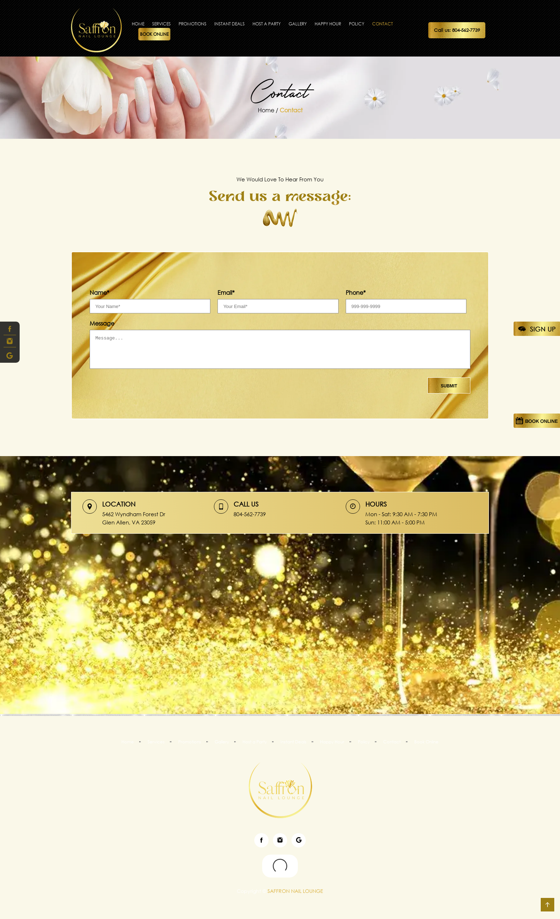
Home (138, 24)
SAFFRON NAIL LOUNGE (294, 891)
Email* (226, 292)
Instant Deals (229, 24)
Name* (99, 292)
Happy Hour (328, 24)
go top (547, 905)
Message (102, 323)
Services (161, 24)
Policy (356, 24)
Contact (382, 24)
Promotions (192, 24)
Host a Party (266, 24)
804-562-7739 (250, 514)
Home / (269, 110)
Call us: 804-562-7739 (457, 30)
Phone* (356, 292)
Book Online (154, 34)
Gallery (298, 24)
